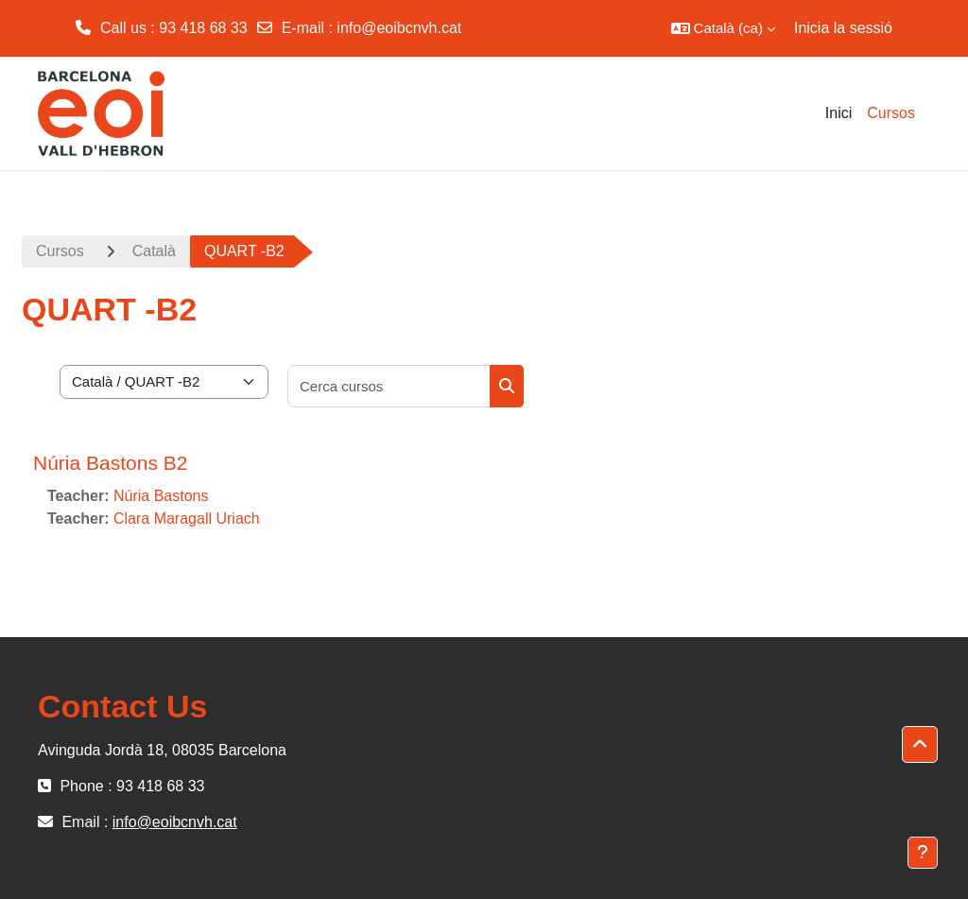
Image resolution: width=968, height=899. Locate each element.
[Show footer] (923, 853)
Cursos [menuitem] (891, 113)
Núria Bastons (161, 496)
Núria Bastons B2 (110, 463)
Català (154, 251)
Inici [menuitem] (838, 113)
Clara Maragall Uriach (186, 518)
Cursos (60, 251)
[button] (723, 28)
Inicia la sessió (843, 28)
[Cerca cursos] (389, 386)
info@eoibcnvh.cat (399, 28)
